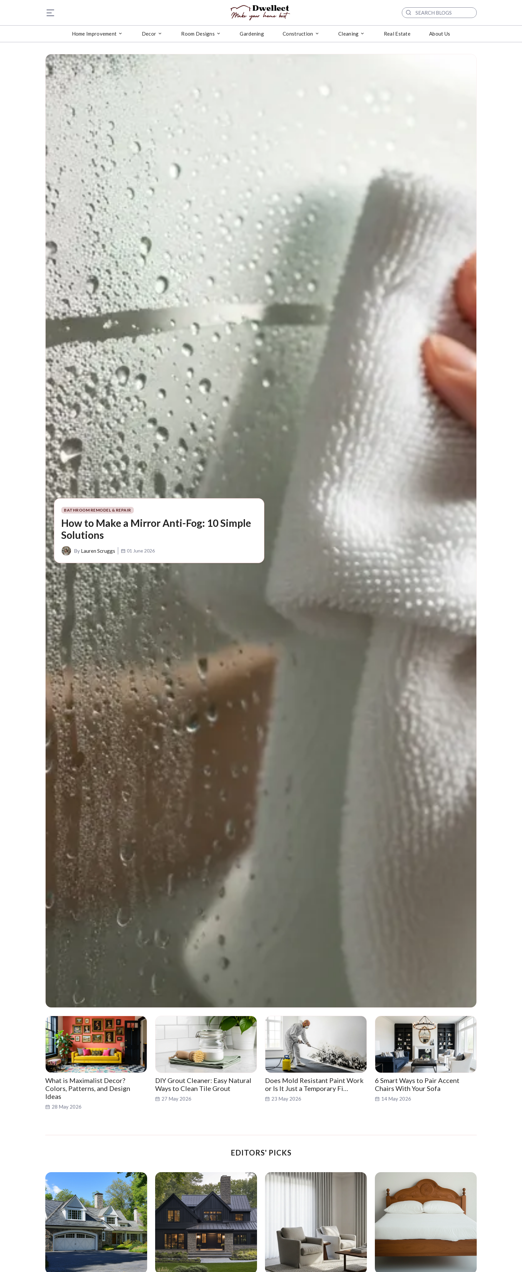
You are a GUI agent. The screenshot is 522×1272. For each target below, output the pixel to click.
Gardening (252, 34)
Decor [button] (149, 34)
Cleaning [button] (348, 34)
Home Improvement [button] (94, 34)
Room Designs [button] (198, 34)
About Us (439, 34)
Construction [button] (298, 34)
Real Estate (397, 34)
